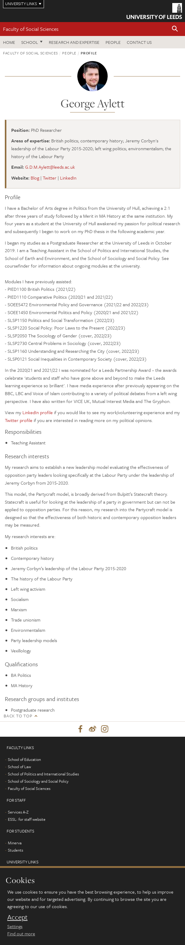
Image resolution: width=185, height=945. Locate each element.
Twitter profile (18, 420)
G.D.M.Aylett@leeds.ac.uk (50, 167)
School (29, 42)
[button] (175, 29)
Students (15, 850)
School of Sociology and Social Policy (38, 781)
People (113, 42)
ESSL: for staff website (26, 819)
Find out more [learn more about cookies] (21, 933)
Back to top (18, 716)
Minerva (15, 843)
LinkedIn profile (37, 412)
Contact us (139, 42)
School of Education (24, 759)
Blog (35, 177)
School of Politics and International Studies (43, 774)
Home (9, 42)
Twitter (49, 177)
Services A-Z (18, 812)
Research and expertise (74, 42)
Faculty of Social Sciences (31, 29)
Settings (14, 926)
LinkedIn (68, 177)
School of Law (19, 767)
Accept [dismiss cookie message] (17, 917)
